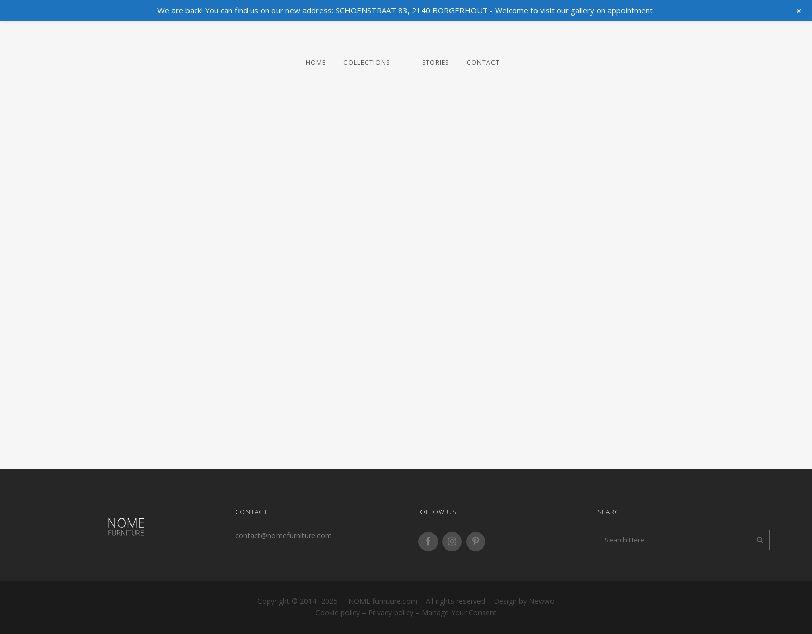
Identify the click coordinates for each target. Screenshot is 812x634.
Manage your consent (459, 612)
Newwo (542, 601)
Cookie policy (337, 612)
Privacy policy (390, 612)
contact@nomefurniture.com (283, 535)
